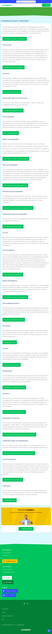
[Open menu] (46, 5)
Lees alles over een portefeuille (13, 480)
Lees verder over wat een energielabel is (15, 185)
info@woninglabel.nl (9, 591)
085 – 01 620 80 (9, 595)
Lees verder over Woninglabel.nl (13, 274)
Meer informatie (7, 569)
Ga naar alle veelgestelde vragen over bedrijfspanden (19, 453)
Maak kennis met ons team (11, 365)
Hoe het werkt (6, 552)
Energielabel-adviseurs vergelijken (13, 67)
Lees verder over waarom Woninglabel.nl (15, 297)
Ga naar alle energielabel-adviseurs (14, 320)
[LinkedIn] (24, 603)
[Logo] (7, 5)
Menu (47, 5)
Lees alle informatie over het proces (14, 412)
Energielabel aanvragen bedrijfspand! (14, 387)
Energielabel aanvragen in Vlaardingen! (14, 39)
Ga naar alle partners (9, 342)
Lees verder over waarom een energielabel (16, 159)
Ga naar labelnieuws (9, 500)
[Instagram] (27, 603)
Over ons (5, 555)
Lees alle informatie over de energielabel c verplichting (19, 434)
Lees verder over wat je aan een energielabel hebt (18, 208)
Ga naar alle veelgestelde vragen (13, 110)
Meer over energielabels (11, 133)
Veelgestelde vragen (8, 572)
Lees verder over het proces (12, 92)
